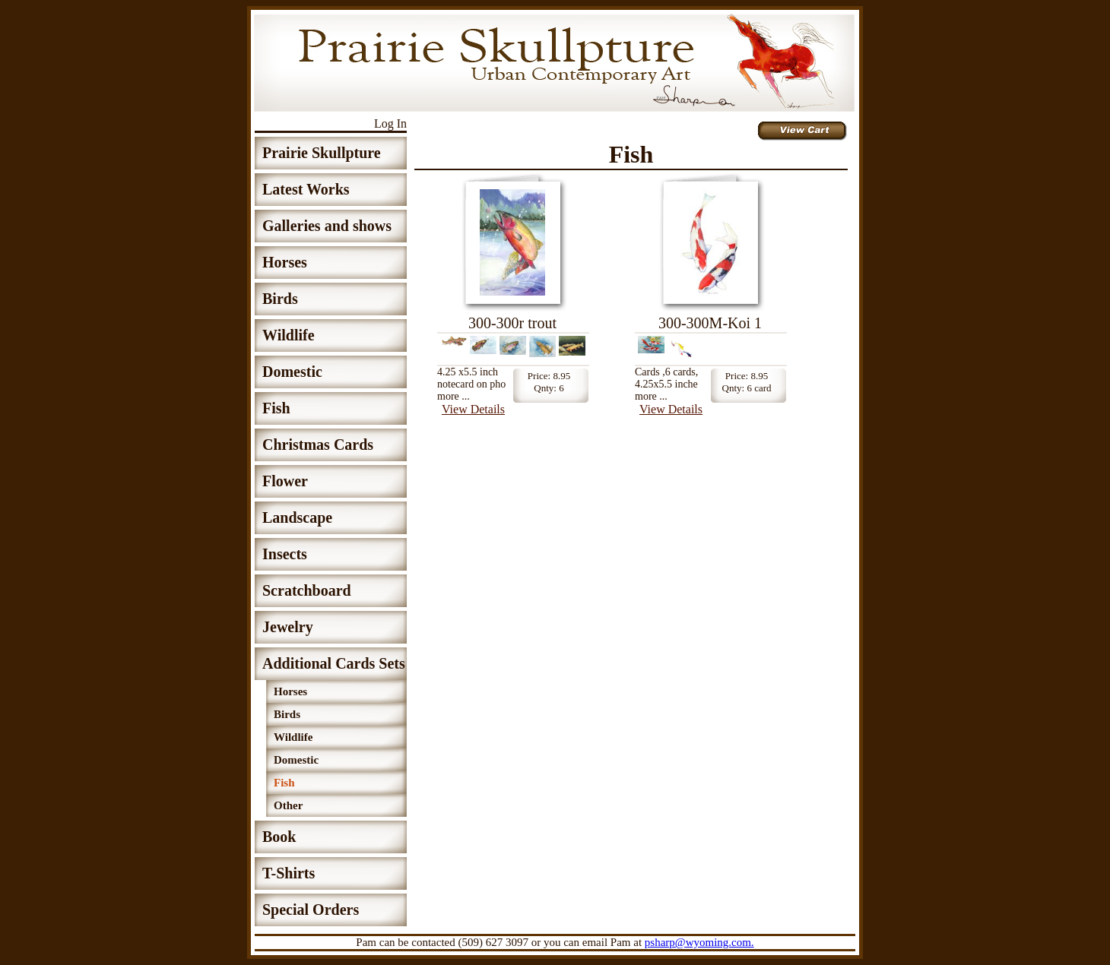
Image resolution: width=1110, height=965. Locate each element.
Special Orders (310, 909)
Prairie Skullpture (321, 152)
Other (288, 805)
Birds (280, 298)
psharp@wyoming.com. (699, 942)
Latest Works (306, 189)
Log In (390, 123)
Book (279, 836)
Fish (276, 408)
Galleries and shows (327, 225)
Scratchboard (306, 590)
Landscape (297, 517)
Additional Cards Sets (333, 663)
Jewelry (287, 627)
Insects (284, 554)
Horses (284, 262)
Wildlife (288, 335)
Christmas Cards (317, 444)
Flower (285, 481)
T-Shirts (288, 873)
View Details (473, 409)
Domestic (292, 371)
